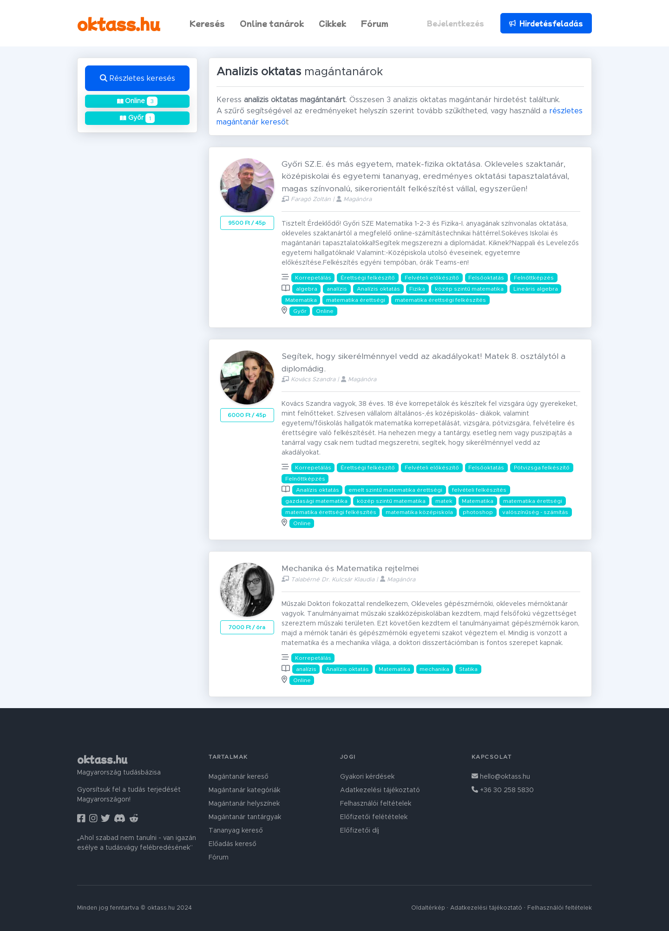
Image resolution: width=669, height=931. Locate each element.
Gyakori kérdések (367, 777)
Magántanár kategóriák (244, 790)
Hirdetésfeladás (545, 23)
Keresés (207, 23)
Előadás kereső (232, 844)
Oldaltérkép (428, 908)
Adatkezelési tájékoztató (380, 790)
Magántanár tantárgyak (245, 817)
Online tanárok (272, 23)
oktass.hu (118, 23)
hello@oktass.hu (501, 777)
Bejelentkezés (455, 23)
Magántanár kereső (239, 777)
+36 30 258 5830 (503, 790)
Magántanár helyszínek (244, 804)
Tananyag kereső (236, 830)
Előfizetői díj (359, 830)
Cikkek (332, 23)
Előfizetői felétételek (373, 817)
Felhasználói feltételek (375, 804)
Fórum (374, 23)
